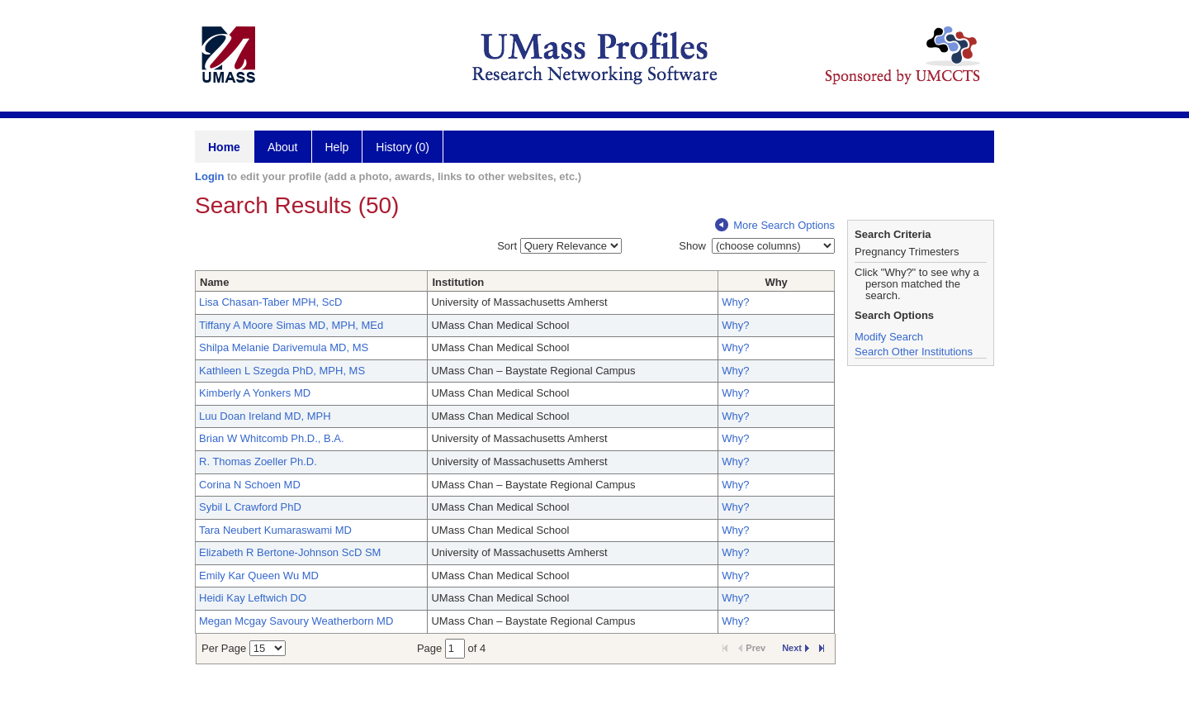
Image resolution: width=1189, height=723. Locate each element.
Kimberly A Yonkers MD (254, 393)
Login (209, 176)
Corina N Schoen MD (250, 484)
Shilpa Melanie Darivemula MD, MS (283, 347)
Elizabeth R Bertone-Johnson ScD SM (290, 552)
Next (795, 648)
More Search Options (775, 225)
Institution (458, 282)
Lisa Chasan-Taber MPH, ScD (270, 302)
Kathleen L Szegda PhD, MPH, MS (282, 370)
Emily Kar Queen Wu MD (259, 575)
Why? (735, 302)
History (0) (402, 147)
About (283, 147)
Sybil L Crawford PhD (250, 507)
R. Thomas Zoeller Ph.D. (258, 461)
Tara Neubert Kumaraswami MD (275, 530)
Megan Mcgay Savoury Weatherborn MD (296, 621)
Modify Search (889, 337)
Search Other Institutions (914, 351)
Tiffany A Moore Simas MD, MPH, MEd (291, 325)
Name (214, 282)
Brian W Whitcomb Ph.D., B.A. (271, 438)
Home (224, 147)
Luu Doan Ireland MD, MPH (265, 416)
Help (337, 147)
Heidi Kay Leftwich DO (252, 598)
